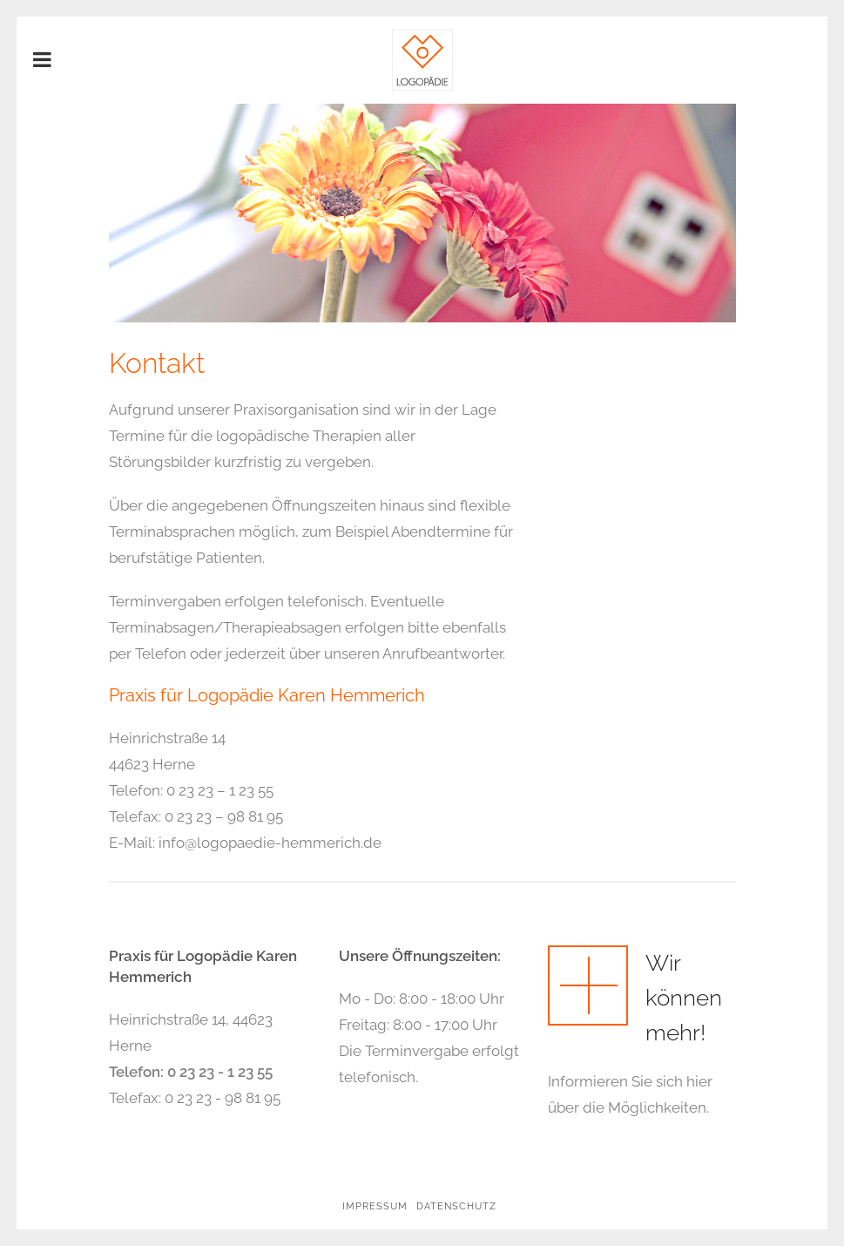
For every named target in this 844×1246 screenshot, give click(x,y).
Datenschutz (456, 1206)
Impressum (375, 1206)
